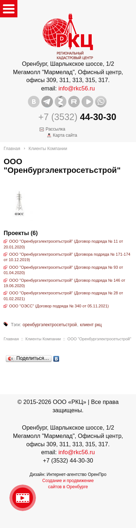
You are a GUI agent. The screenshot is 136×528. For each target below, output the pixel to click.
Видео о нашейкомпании (22, 498)
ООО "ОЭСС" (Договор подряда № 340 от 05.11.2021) (59, 306)
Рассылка (55, 129)
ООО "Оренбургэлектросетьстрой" (99, 339)
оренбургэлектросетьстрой (49, 324)
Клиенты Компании (48, 148)
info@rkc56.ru (76, 88)
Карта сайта (65, 135)
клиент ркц (91, 324)
